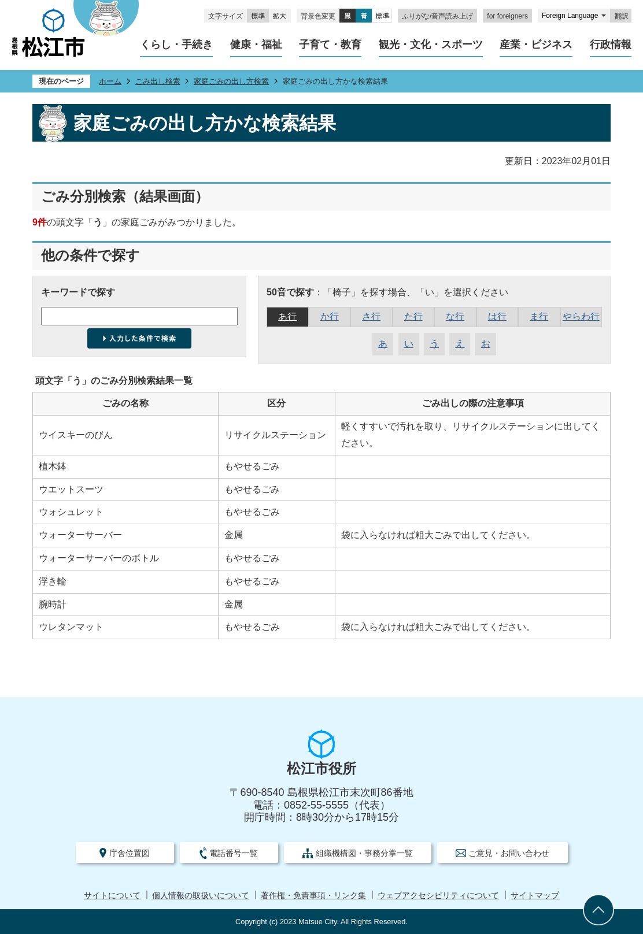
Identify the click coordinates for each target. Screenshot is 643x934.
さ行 (371, 316)
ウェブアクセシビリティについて (438, 895)
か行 (329, 316)
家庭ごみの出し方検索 (231, 81)
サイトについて (112, 895)
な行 (455, 316)
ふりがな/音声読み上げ (437, 16)
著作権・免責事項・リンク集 (313, 895)
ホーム (110, 81)
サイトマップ (535, 895)
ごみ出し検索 (157, 81)
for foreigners (507, 16)
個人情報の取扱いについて (200, 895)
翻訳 (622, 16)
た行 (413, 316)
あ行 (287, 316)
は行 (497, 316)
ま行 (539, 316)
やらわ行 (581, 316)
